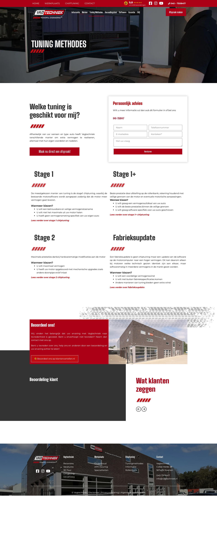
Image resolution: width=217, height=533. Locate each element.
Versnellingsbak (111, 12)
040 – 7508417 (177, 3)
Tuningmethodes (134, 501)
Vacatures (68, 504)
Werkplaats (52, 3)
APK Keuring (101, 504)
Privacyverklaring (110, 530)
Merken (84, 12)
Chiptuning (72, 3)
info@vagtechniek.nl (167, 516)
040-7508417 (118, 118)
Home (35, 3)
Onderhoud (100, 501)
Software (122, 12)
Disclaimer (93, 530)
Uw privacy (69, 514)
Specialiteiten (101, 507)
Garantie (131, 12)
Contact (90, 3)
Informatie (76, 12)
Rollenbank (131, 507)
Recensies (68, 501)
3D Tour (67, 507)
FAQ (138, 12)
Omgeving (68, 510)
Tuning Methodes (96, 12)
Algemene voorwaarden (133, 530)
